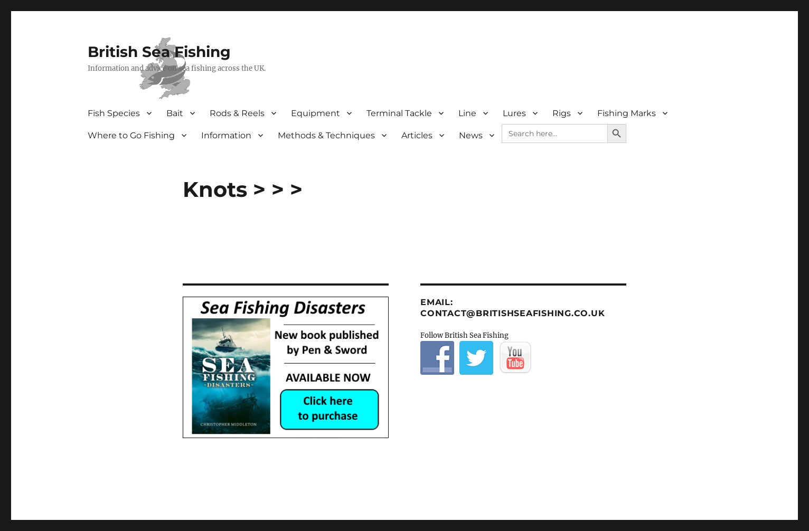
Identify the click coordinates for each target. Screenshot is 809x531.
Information (226, 135)
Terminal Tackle (399, 113)
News (471, 135)
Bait (174, 113)
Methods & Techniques (326, 135)
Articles (416, 135)
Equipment (315, 113)
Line (467, 113)
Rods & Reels (237, 113)
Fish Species (114, 113)
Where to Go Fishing (131, 135)
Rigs (561, 113)
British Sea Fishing (159, 52)
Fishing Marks (626, 113)
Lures (514, 113)
